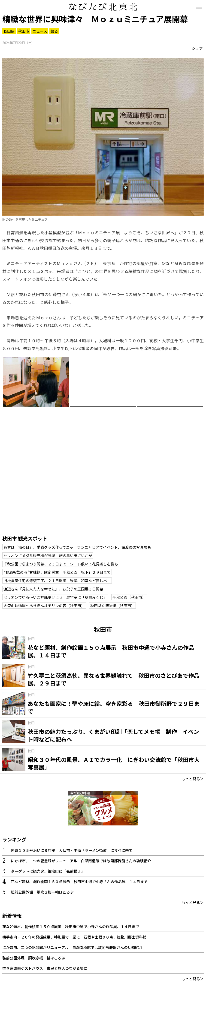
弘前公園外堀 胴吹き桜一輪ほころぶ (42, 892)
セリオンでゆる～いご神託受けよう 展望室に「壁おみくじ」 (55, 597)
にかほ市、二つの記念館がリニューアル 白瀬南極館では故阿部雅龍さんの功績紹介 (81, 860)
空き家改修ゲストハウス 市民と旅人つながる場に (44, 968)
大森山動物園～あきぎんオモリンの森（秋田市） (44, 605)
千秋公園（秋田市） (129, 597)
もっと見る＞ (193, 778)
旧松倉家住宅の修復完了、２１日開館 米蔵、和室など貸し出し (57, 580)
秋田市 (23, 31)
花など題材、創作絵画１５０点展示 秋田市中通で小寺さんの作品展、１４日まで (79, 881)
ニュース (40, 31)
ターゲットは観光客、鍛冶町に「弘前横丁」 (48, 871)
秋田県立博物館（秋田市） (112, 605)
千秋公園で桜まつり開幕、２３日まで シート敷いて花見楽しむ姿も (60, 564)
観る (54, 31)
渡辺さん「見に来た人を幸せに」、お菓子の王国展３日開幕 (53, 589)
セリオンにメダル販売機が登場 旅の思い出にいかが (47, 555)
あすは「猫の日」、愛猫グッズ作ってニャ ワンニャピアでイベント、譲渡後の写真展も (77, 547)
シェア (197, 48)
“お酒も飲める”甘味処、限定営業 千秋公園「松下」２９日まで (57, 572)
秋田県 (9, 31)
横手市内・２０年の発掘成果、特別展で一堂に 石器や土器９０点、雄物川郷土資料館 (74, 937)
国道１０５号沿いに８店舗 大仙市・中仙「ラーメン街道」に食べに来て (72, 850)
